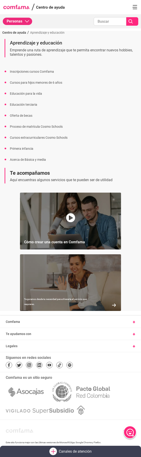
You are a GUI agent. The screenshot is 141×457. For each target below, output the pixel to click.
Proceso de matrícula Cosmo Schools (36, 126)
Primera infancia (21, 148)
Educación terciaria (23, 104)
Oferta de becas (21, 115)
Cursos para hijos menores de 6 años (36, 82)
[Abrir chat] (130, 432)
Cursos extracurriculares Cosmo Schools (39, 137)
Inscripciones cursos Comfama (32, 71)
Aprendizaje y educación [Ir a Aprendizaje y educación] (47, 32)
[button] (134, 7)
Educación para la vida (26, 93)
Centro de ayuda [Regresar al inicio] (14, 32)
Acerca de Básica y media (28, 159)
